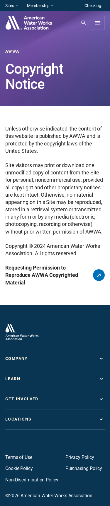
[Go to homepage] (22, 332)
